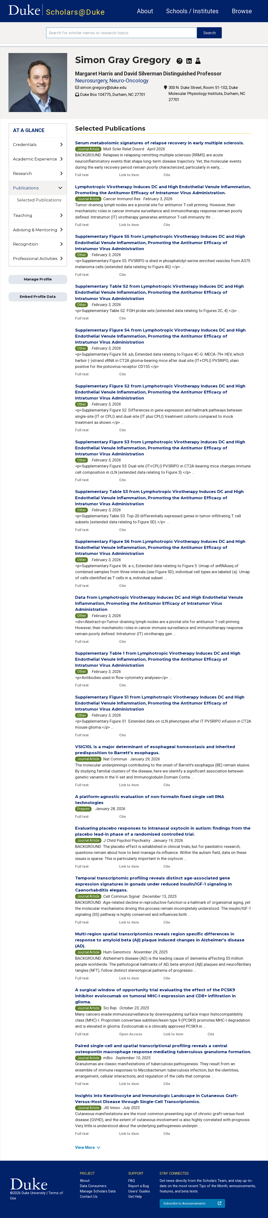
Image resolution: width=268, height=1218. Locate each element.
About (145, 11)
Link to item (129, 175)
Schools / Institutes (192, 11)
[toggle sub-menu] (61, 145)
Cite (166, 175)
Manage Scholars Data (98, 1191)
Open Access (130, 1034)
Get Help (135, 1196)
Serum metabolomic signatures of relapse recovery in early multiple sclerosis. (159, 142)
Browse (242, 11)
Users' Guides (139, 1191)
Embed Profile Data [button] (38, 296)
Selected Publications (39, 200)
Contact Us (89, 1196)
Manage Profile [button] (38, 279)
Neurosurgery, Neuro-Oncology (111, 81)
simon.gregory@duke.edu (103, 87)
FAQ (131, 1180)
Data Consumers (93, 1186)
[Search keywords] (121, 32)
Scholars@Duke (75, 12)
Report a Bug (138, 1186)
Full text (82, 175)
